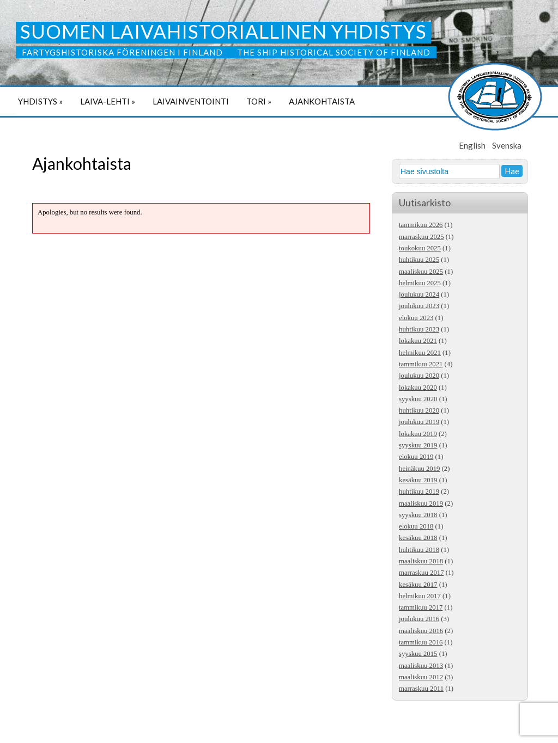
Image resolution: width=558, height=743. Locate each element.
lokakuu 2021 (418, 341)
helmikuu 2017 (420, 596)
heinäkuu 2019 (419, 468)
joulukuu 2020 (419, 375)
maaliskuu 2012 (421, 677)
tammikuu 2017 (420, 607)
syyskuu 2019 (418, 445)
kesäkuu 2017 (418, 584)
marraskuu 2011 (421, 688)
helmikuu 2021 (420, 353)
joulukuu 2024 (419, 294)
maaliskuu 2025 (421, 271)
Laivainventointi (191, 101)
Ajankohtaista (322, 101)
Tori (258, 101)
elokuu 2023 (416, 318)
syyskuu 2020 (418, 399)
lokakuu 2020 (418, 387)
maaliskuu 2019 (421, 503)
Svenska (506, 145)
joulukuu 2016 (419, 619)
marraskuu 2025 (421, 237)
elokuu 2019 (416, 456)
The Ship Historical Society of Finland (333, 52)
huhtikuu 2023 (419, 329)
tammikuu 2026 (420, 225)
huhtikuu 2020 (419, 410)
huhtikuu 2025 (419, 259)
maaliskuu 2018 (421, 561)
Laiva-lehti (107, 101)
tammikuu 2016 (420, 642)
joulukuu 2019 (419, 422)
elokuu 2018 (416, 526)
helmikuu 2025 (420, 283)
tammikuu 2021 (420, 364)
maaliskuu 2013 (421, 666)
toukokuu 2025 (420, 248)
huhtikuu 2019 (419, 491)
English (472, 145)
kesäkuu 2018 (418, 538)
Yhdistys (40, 101)
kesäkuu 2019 (418, 480)
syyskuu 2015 (418, 654)
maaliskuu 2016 (421, 631)
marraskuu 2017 (421, 572)
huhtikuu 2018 (419, 550)
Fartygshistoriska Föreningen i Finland (123, 52)
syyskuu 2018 (418, 515)
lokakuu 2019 (418, 434)
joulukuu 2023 (419, 306)
